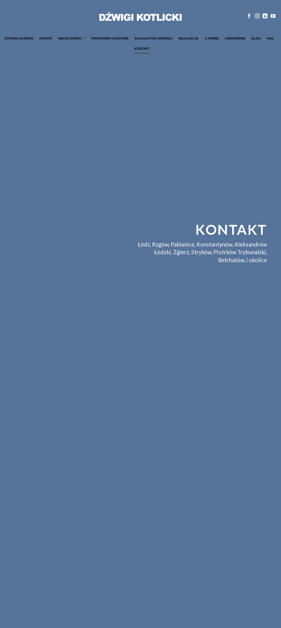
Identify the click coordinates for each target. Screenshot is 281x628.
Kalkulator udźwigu (154, 38)
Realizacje (189, 38)
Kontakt (142, 48)
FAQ (270, 38)
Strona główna (19, 38)
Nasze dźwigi (71, 38)
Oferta (45, 38)
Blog (256, 38)
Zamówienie (235, 38)
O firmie (212, 38)
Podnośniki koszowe (110, 38)
